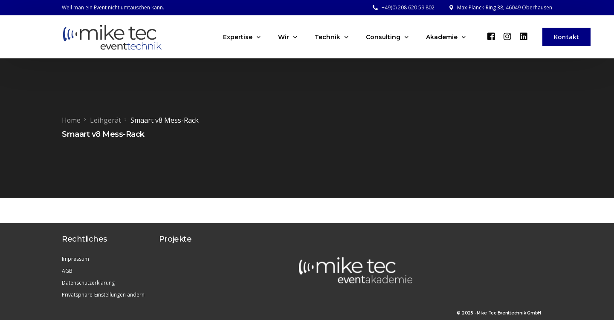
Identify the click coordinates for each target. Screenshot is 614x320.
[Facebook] (491, 36)
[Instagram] (507, 36)
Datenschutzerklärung (88, 282)
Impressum (75, 258)
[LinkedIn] (524, 36)
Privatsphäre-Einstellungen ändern (103, 294)
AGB (67, 270)
